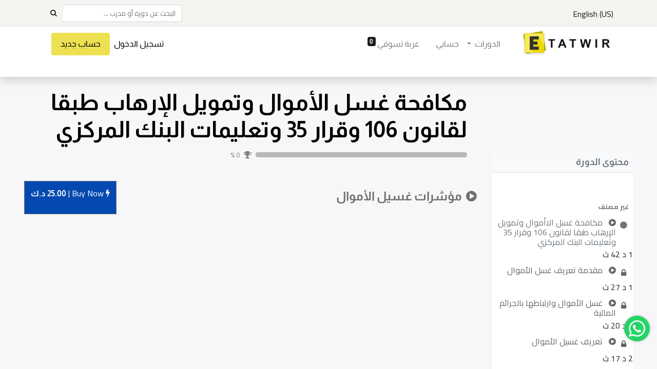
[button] (562, 206)
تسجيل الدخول (139, 43)
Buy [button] (70, 194)
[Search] (53, 13)
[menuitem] (446, 44)
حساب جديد (81, 43)
